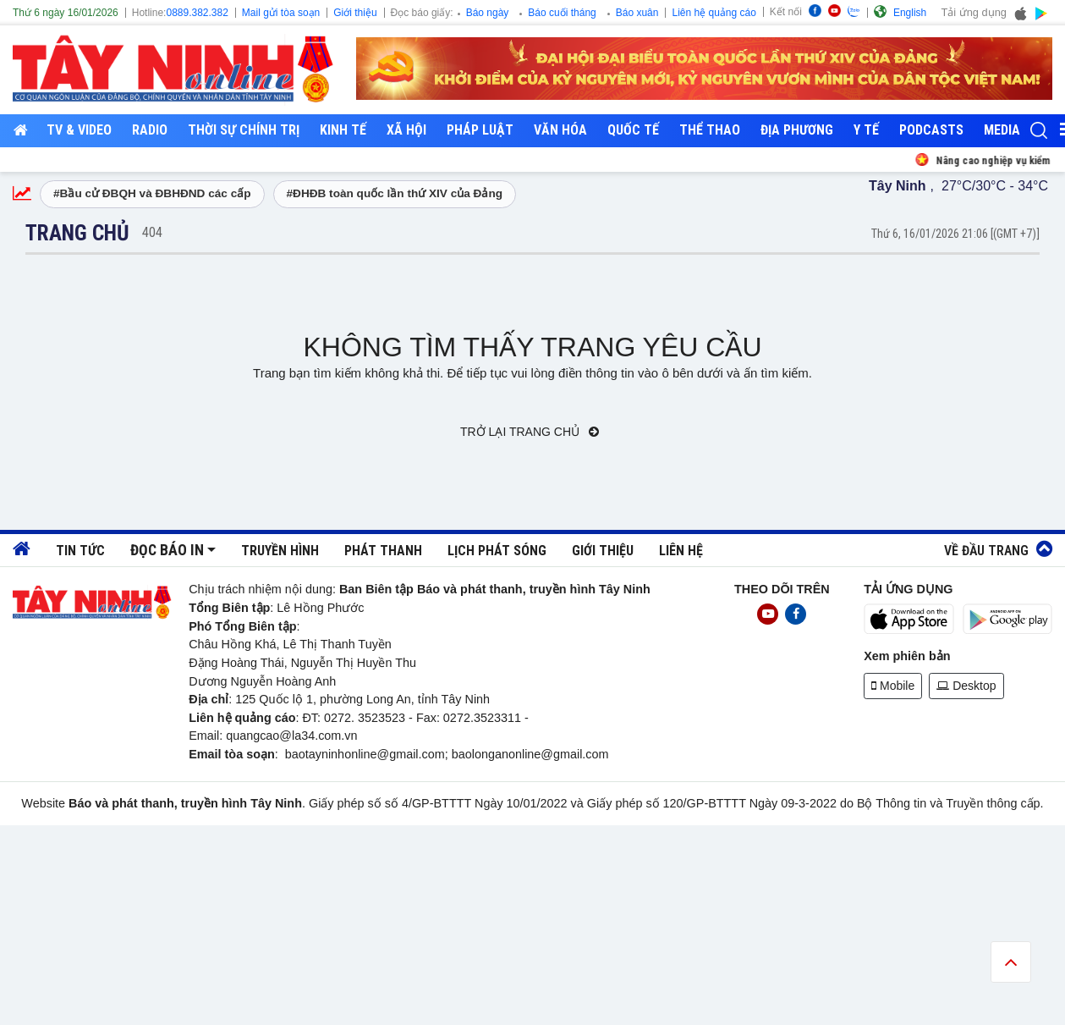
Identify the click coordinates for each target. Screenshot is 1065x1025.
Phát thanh (383, 551)
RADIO (149, 130)
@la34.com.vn (318, 735)
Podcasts (931, 130)
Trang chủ (77, 232)
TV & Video (79, 130)
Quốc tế (633, 130)
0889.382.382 (197, 13)
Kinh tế (343, 130)
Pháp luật (480, 130)
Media (1002, 130)
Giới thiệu (354, 13)
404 (152, 232)
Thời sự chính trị (243, 130)
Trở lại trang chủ (529, 431)
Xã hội (406, 130)
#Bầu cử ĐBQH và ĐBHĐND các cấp (152, 193)
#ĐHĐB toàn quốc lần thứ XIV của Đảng (395, 193)
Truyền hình (280, 551)
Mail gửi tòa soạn (281, 13)
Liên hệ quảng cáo (713, 13)
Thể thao (709, 130)
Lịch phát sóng (496, 551)
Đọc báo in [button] (167, 550)
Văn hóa (560, 130)
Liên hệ (681, 551)
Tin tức (80, 551)
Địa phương (796, 130)
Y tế (866, 130)
